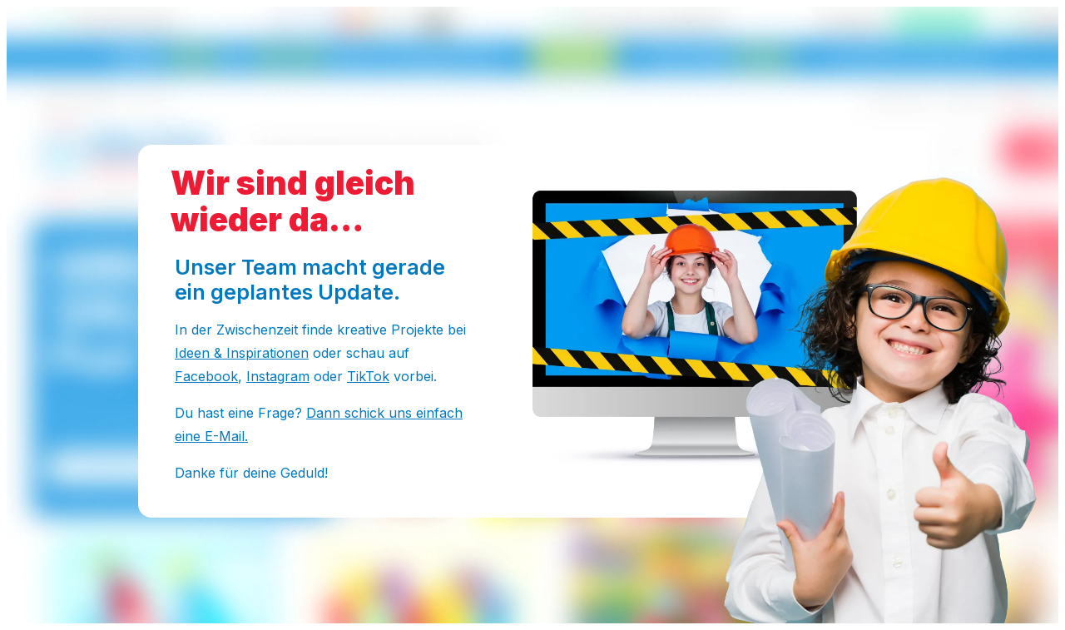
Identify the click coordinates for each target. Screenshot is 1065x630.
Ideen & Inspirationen (242, 353)
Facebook (206, 376)
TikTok (368, 376)
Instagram (278, 376)
